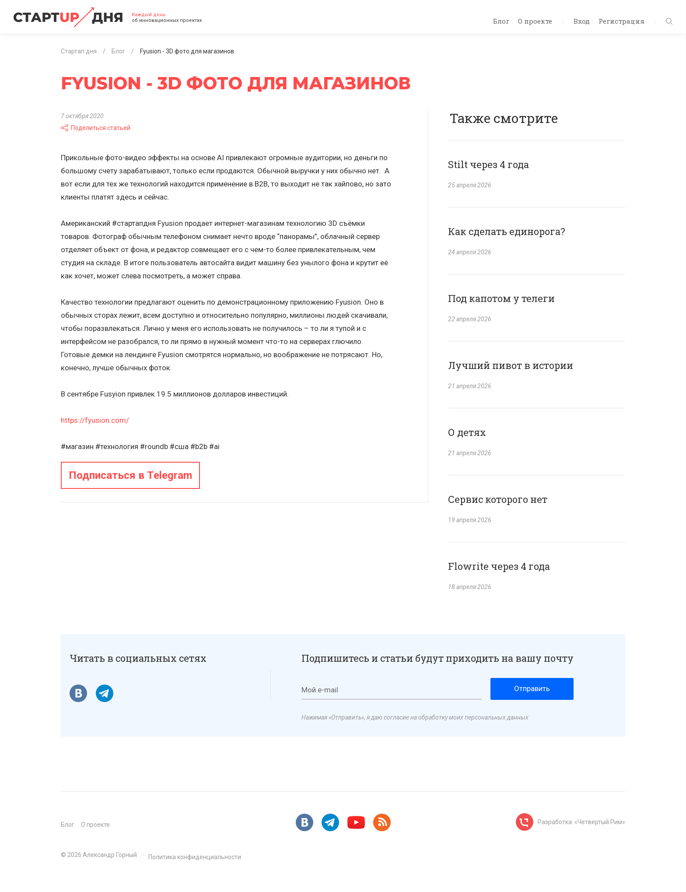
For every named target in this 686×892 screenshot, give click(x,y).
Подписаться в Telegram (130, 475)
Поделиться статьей (95, 127)
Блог (501, 21)
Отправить (532, 688)
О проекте (535, 21)
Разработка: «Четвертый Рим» (581, 821)
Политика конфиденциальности (194, 856)
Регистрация (621, 21)
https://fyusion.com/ (95, 420)
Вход (582, 21)
